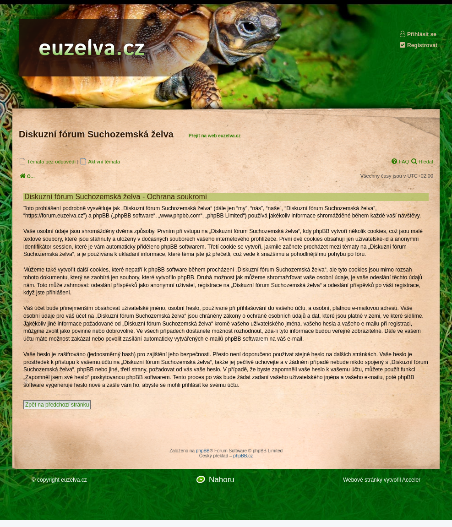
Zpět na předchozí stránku (57, 405)
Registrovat (418, 45)
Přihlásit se (417, 34)
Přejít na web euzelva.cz (215, 135)
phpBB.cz (243, 455)
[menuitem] (47, 161)
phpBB (203, 450)
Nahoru (221, 479)
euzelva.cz (74, 480)
